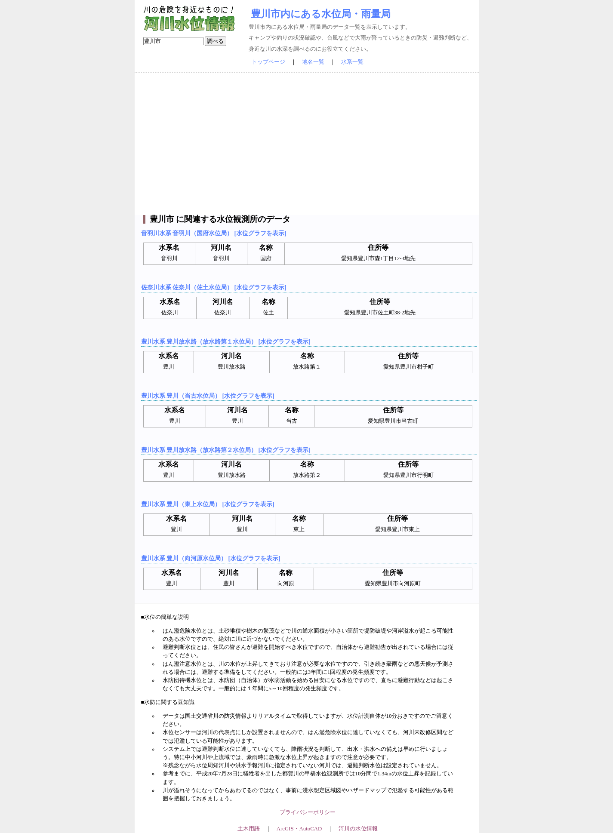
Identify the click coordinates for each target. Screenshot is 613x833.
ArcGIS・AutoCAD (299, 829)
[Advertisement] (307, 144)
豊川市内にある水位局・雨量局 (321, 13)
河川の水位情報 (358, 829)
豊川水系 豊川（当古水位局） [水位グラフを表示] (207, 395)
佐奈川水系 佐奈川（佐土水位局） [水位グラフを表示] (213, 287)
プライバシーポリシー (308, 812)
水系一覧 (352, 62)
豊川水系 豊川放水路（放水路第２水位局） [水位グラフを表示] (226, 449)
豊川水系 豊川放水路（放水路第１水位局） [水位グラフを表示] (226, 341)
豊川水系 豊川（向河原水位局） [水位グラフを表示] (210, 558)
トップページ (268, 62)
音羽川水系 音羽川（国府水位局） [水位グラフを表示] (213, 233)
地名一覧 (313, 62)
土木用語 (248, 829)
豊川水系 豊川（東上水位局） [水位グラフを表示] (207, 504)
